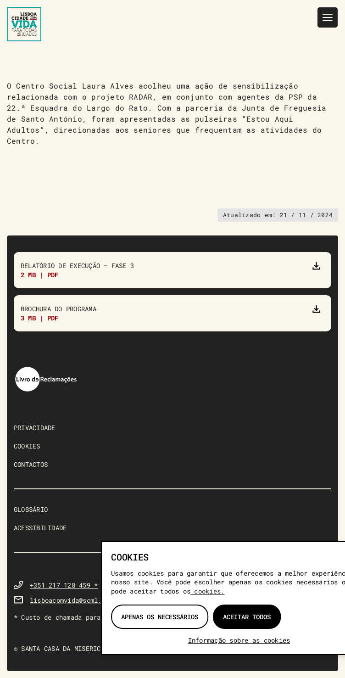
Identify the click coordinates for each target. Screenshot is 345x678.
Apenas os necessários (159, 616)
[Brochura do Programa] (172, 313)
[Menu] (327, 17)
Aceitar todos (247, 616)
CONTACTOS (31, 464)
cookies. (207, 591)
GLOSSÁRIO (31, 509)
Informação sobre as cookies (239, 640)
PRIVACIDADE (35, 427)
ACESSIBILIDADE (40, 527)
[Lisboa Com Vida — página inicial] (24, 24)
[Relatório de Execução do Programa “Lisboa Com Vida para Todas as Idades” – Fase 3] (172, 270)
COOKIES (27, 446)
